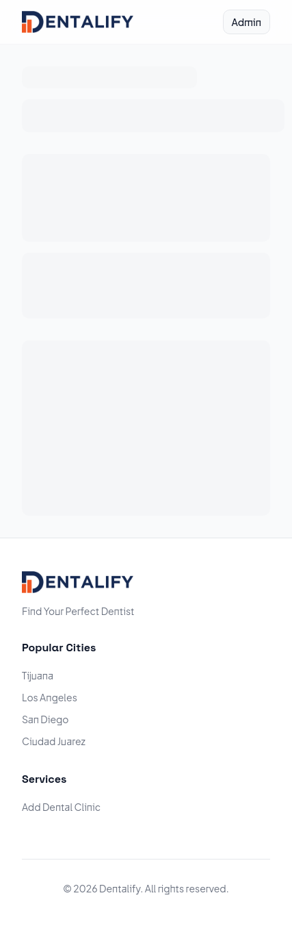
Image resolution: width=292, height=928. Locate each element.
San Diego (45, 719)
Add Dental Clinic (61, 807)
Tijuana (37, 675)
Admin (246, 22)
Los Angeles (49, 697)
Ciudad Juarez (53, 741)
